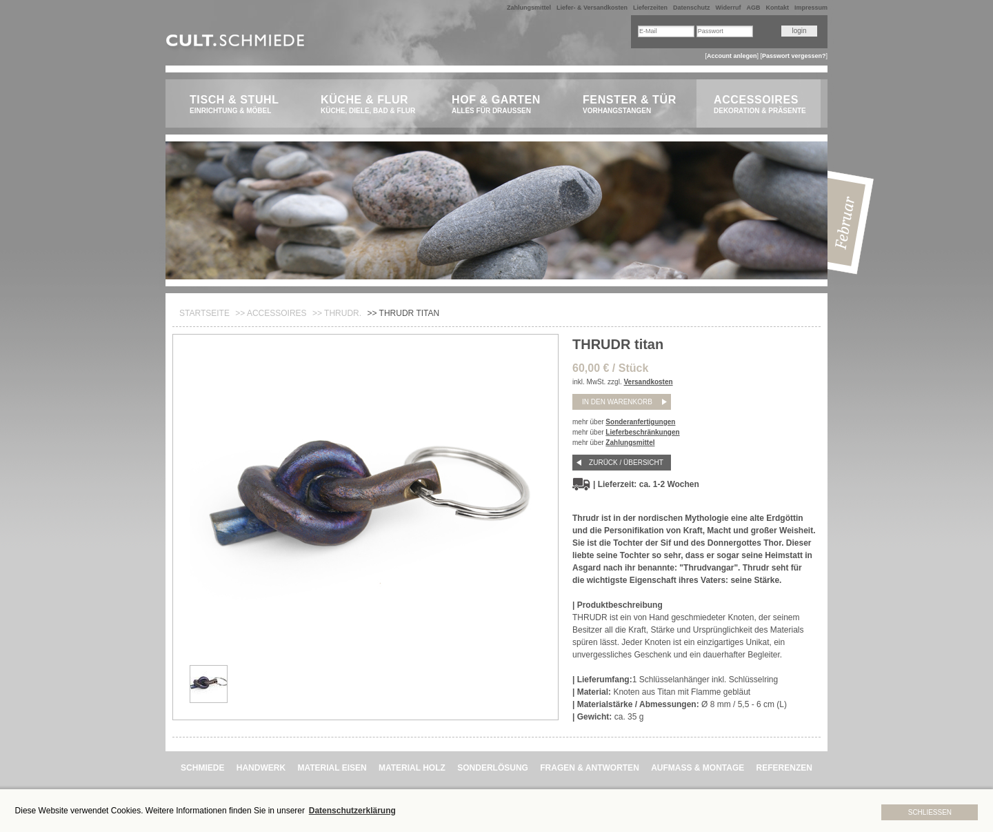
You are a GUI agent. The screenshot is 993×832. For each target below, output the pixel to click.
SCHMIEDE (202, 768)
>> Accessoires (270, 313)
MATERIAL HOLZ (412, 768)
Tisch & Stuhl (240, 105)
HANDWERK (261, 768)
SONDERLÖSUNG (492, 768)
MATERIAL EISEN (331, 768)
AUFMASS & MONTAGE (697, 768)
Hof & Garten (502, 105)
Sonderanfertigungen (640, 422)
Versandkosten (647, 382)
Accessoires (764, 105)
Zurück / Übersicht (626, 462)
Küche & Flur (371, 105)
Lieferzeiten (650, 7)
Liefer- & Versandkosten (592, 7)
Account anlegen (732, 55)
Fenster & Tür (633, 105)
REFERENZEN (784, 768)
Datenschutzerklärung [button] (352, 810)
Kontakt (777, 7)
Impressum (811, 7)
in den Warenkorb (617, 402)
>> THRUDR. (336, 313)
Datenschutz (691, 7)
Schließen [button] (930, 812)
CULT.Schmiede (237, 43)
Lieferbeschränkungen (642, 432)
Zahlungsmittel (529, 7)
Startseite (204, 313)
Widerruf (728, 7)
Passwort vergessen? (794, 55)
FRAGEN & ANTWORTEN (589, 768)
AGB (753, 7)
